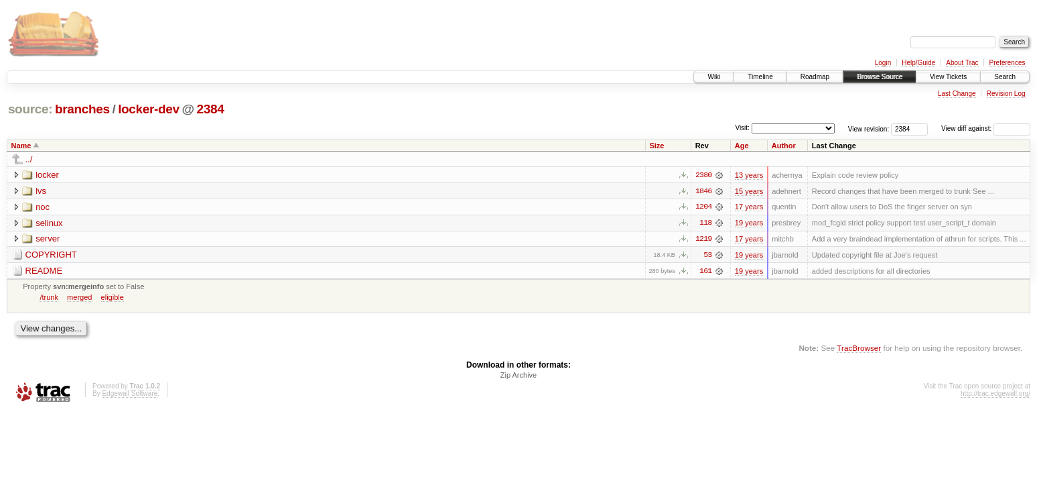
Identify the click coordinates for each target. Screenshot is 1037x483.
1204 (703, 207)
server (48, 239)
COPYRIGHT (51, 255)
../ (29, 159)
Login (883, 62)
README (44, 271)
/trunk (49, 298)
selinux (49, 223)
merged (79, 298)
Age (742, 146)
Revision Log (1006, 93)
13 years (749, 175)
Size (656, 146)
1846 (703, 191)
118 (705, 223)
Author (784, 146)
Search (1005, 76)
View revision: (869, 128)
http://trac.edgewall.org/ (995, 394)
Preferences (1007, 62)
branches (82, 109)
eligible (112, 298)
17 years (749, 207)
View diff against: (985, 128)
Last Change (957, 93)
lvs (41, 191)
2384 (210, 109)
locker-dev (149, 109)
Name (21, 146)
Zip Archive (518, 376)
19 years (749, 223)
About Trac (962, 62)
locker (47, 175)
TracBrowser (859, 349)
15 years (749, 191)
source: (30, 109)
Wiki (713, 76)
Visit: (742, 127)
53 (707, 255)
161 (705, 271)
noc (43, 207)
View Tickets (948, 76)
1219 (703, 239)
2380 (703, 175)
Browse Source (879, 76)
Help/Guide (918, 62)
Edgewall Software (129, 394)
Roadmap (815, 76)
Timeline (760, 76)
